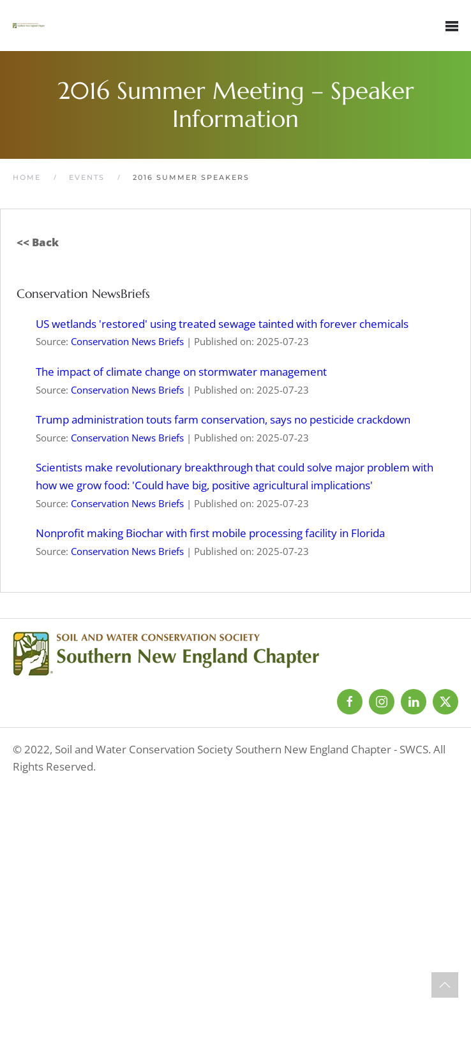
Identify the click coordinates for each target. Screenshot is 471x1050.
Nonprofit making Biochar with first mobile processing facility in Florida (210, 533)
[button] (451, 25)
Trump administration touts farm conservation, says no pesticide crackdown (223, 419)
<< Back (38, 242)
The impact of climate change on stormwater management (181, 371)
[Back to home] (29, 25)
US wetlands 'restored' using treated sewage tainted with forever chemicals (222, 323)
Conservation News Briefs (127, 341)
